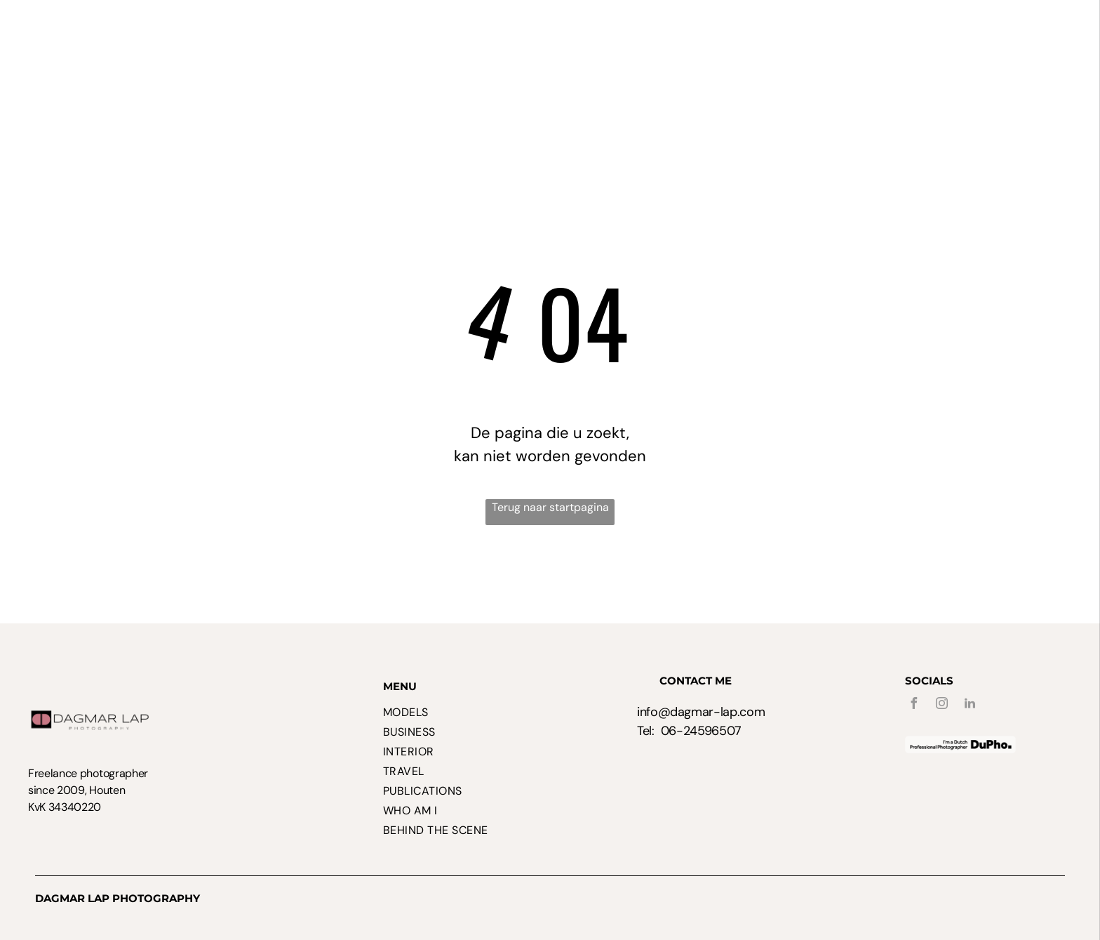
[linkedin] (970, 705)
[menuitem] (256, 46)
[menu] (1069, 30)
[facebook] (914, 705)
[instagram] (942, 705)
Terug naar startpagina (550, 507)
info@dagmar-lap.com (701, 711)
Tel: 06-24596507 (689, 730)
